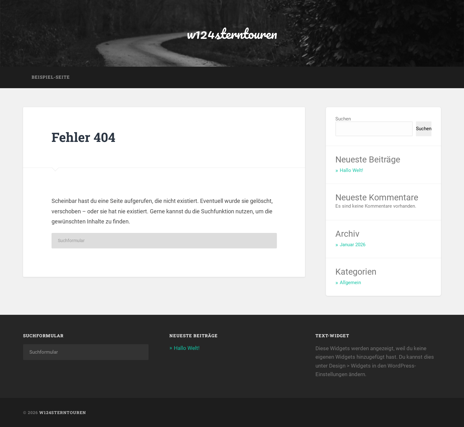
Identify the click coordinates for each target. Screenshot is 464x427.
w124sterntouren (232, 33)
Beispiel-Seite (51, 77)
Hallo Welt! (351, 170)
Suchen (343, 119)
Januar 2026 (352, 244)
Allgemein (350, 282)
